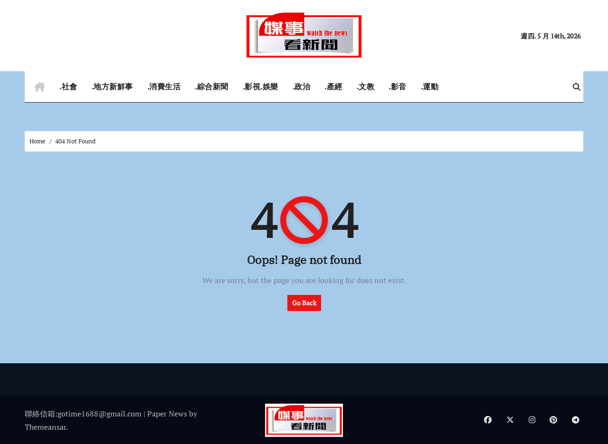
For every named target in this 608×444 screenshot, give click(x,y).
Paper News (167, 413)
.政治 (302, 86)
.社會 (68, 86)
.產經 (333, 86)
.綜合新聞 (211, 86)
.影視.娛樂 (260, 86)
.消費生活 (164, 86)
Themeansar (45, 427)
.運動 (430, 86)
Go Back (304, 302)
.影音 (398, 86)
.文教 (366, 86)
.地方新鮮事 (112, 86)
